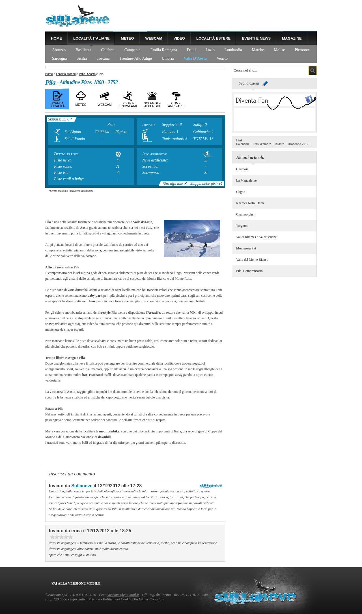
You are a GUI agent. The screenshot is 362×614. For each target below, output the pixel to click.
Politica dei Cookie (117, 599)
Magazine (291, 38)
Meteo (127, 38)
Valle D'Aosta (195, 58)
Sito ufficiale (173, 184)
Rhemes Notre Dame (250, 203)
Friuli (191, 50)
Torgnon (241, 226)
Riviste (279, 144)
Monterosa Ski (246, 248)
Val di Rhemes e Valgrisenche (256, 237)
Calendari (242, 144)
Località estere (213, 38)
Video (179, 38)
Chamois (242, 169)
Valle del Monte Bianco (252, 260)
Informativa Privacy (85, 599)
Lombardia (233, 50)
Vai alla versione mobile (75, 583)
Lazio (210, 50)
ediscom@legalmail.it (123, 595)
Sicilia (82, 58)
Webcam (153, 38)
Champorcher (245, 214)
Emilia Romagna (163, 50)
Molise (279, 50)
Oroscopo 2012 (298, 144)
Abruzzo (59, 50)
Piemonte (302, 50)
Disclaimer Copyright (148, 599)
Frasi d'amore (262, 144)
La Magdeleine (246, 180)
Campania (132, 50)
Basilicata (83, 50)
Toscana (103, 58)
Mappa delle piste (204, 184)
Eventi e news (256, 38)
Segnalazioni (249, 83)
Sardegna (59, 58)
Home (56, 38)
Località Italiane (91, 38)
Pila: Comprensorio (249, 271)
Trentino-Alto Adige (136, 58)
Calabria (107, 50)
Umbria (168, 58)
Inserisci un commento (72, 474)
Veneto (222, 58)
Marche (258, 50)
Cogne (240, 192)
